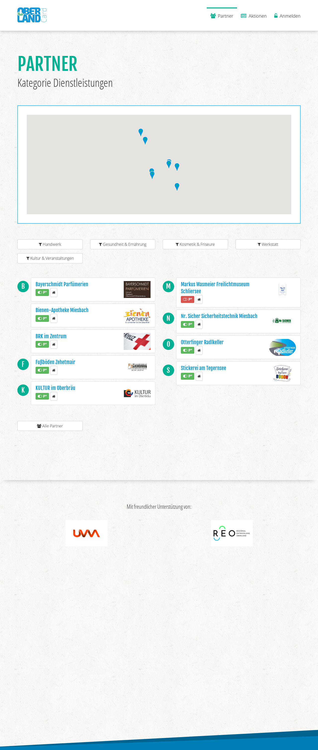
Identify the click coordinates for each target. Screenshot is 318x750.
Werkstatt (268, 244)
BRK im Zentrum (51, 336)
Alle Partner (50, 426)
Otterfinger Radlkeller (202, 342)
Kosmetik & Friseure (195, 244)
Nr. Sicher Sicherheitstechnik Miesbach (219, 316)
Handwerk (50, 244)
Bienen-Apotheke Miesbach (62, 310)
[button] (152, 175)
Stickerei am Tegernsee (203, 368)
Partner (221, 16)
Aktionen (254, 16)
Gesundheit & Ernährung (122, 244)
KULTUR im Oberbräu (55, 388)
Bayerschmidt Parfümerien (62, 284)
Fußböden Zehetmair (55, 362)
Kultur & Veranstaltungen (50, 258)
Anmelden (287, 16)
